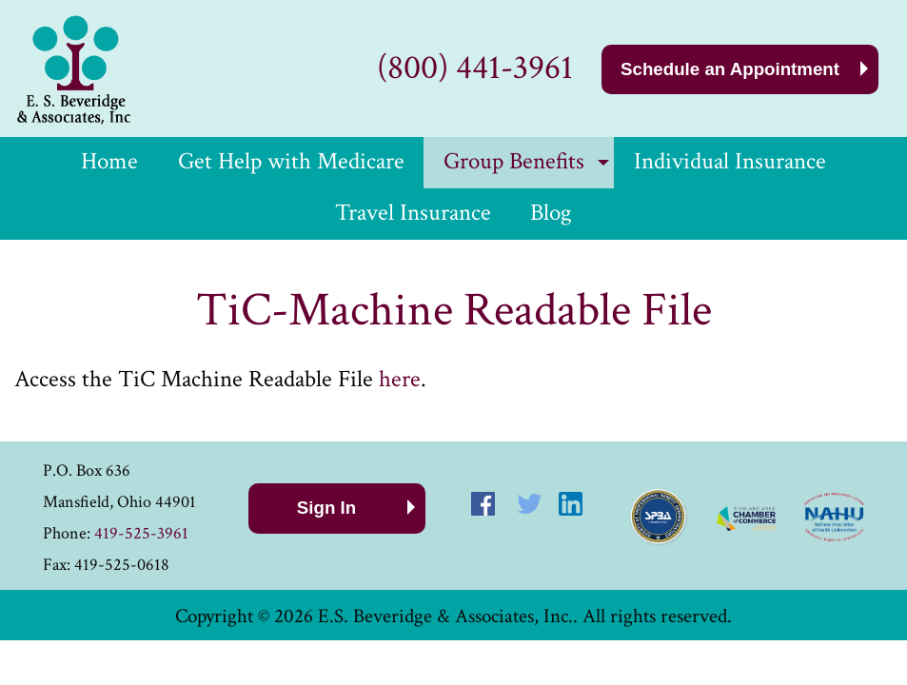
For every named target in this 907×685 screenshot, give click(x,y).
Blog (551, 212)
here (400, 379)
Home (109, 161)
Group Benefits (514, 161)
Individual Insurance (730, 161)
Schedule (730, 69)
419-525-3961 (141, 533)
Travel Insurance (413, 212)
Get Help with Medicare (291, 161)
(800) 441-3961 (475, 68)
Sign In (326, 508)
